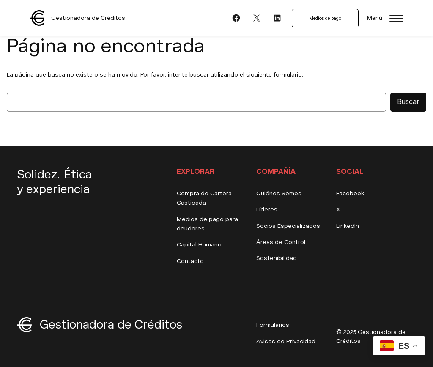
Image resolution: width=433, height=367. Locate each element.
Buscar (408, 101)
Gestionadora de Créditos (88, 18)
